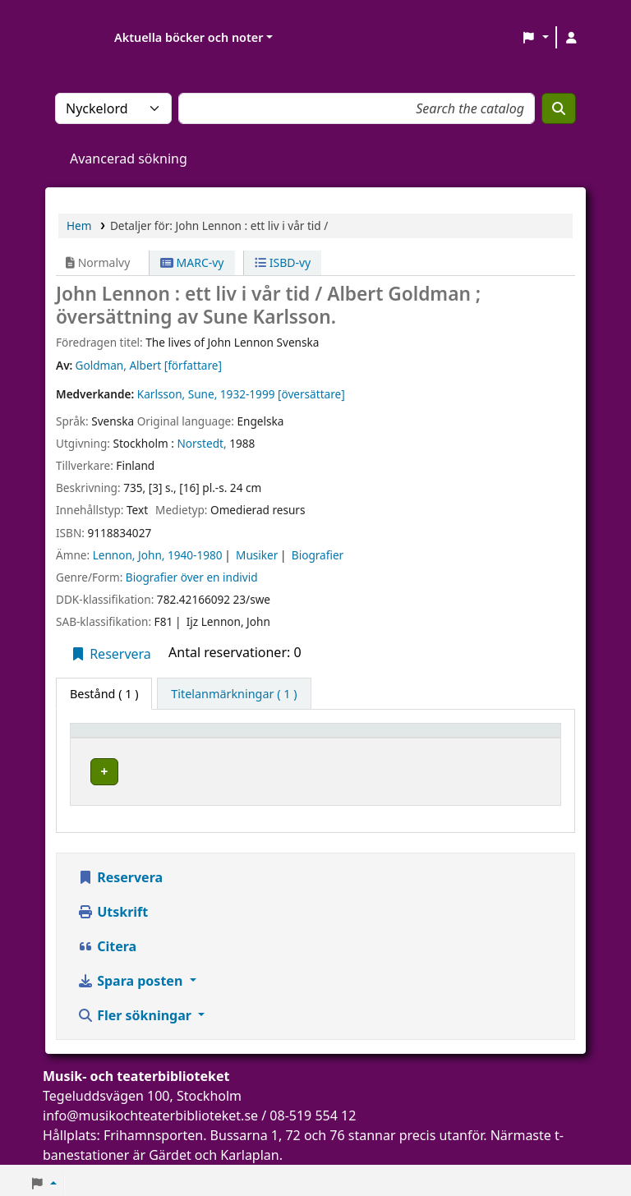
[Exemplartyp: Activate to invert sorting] (129, 738)
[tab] (234, 694)
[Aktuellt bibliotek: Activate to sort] (279, 738)
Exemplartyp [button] (114, 738)
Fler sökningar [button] (136, 1009)
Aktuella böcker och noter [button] (188, 37)
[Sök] (558, 108)
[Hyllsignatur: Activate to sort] (428, 738)
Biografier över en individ (192, 577)
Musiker (257, 555)
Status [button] (511, 738)
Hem (79, 225)
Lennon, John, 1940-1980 (158, 555)
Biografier (317, 555)
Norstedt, (201, 443)
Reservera (110, 654)
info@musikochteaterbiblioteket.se (150, 1110)
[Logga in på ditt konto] (571, 37)
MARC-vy (192, 262)
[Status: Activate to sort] (522, 738)
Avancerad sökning (128, 159)
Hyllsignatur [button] (414, 738)
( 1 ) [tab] (104, 694)
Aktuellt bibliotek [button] (244, 738)
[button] (535, 37)
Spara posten (131, 975)
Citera (106, 941)
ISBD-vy (283, 262)
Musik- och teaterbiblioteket (270, 769)
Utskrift (112, 906)
